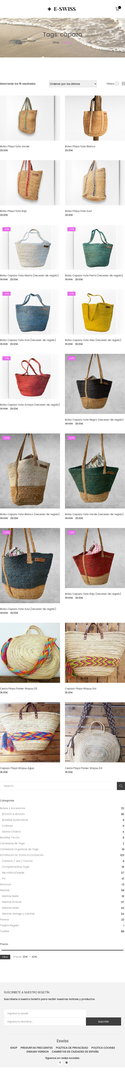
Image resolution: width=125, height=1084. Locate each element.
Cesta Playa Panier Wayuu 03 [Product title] (18, 688)
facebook (60, 1062)
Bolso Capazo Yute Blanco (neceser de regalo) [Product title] (30, 514)
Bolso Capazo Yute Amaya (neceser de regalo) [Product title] (30, 405)
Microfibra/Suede (13, 873)
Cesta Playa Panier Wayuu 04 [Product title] (83, 768)
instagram (66, 1062)
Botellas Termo (10, 837)
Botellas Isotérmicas (15, 820)
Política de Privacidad (72, 1048)
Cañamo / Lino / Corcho (17, 861)
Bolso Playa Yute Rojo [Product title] (13, 211)
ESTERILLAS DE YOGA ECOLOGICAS (21, 855)
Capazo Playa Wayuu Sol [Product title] (80, 688)
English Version (38, 1052)
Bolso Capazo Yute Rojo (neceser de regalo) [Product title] (93, 594)
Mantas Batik (10, 896)
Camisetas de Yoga (12, 843)
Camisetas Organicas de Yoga (19, 849)
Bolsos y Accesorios (12, 808)
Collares (7, 826)
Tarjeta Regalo (9, 925)
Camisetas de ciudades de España (75, 1052)
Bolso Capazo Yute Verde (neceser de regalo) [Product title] (94, 514)
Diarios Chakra (11, 832)
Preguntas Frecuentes (37, 1048)
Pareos (4, 919)
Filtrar (5, 957)
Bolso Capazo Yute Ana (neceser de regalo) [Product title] (28, 340)
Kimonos (5, 884)
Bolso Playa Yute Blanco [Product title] (80, 146)
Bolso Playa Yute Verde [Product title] (14, 146)
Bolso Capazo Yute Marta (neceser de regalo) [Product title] (29, 275)
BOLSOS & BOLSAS (13, 814)
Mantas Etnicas (11, 902)
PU (3, 878)
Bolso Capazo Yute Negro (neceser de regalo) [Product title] (94, 420)
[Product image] (30, 118)
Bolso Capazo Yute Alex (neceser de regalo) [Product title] (93, 340)
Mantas (5, 890)
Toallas (4, 931)
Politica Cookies (103, 1048)
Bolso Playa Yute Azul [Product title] (78, 211)
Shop (13, 1048)
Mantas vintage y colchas (18, 914)
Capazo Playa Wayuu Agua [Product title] (17, 768)
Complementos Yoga (15, 867)
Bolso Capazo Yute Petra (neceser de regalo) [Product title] (94, 275)
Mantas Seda (10, 908)
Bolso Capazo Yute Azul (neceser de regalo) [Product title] (28, 609)
